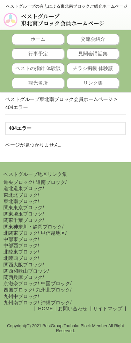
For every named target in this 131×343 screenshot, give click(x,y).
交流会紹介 (93, 39)
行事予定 (38, 53)
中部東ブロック (20, 239)
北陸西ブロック (20, 258)
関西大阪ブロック (23, 264)
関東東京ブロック (23, 207)
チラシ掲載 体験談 (93, 68)
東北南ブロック (20, 201)
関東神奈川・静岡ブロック (32, 226)
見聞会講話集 (93, 53)
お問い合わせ (72, 308)
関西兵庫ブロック (23, 277)
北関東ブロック (20, 233)
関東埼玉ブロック (23, 214)
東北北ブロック (20, 195)
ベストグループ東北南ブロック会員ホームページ (62, 20)
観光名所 (38, 83)
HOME (45, 308)
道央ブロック (18, 182)
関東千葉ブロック (23, 220)
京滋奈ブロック (20, 283)
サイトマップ (107, 308)
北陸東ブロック (20, 252)
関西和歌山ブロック (25, 271)
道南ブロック (50, 182)
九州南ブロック (20, 302)
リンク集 (93, 83)
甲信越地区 (53, 233)
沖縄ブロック (55, 302)
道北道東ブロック (23, 188)
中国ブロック (55, 283)
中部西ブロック (20, 245)
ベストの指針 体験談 (38, 68)
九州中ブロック (20, 296)
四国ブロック (18, 290)
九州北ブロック (53, 290)
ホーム (38, 39)
